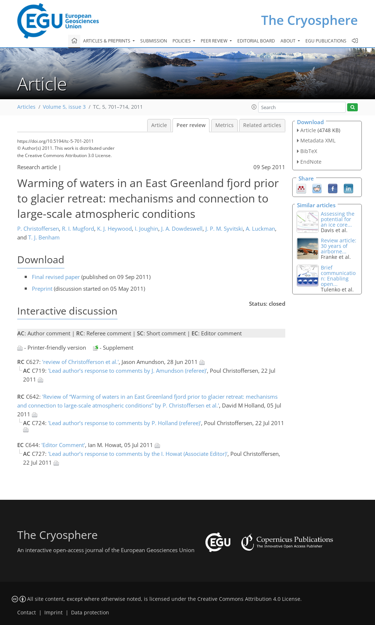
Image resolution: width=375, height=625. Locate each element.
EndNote (311, 161)
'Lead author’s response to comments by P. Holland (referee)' (124, 423)
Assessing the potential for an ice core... (337, 219)
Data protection (90, 612)
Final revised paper (56, 276)
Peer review (191, 125)
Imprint (53, 612)
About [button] (289, 41)
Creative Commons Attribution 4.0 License (248, 599)
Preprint (42, 288)
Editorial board (256, 41)
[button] (254, 107)
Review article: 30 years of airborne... (338, 246)
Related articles (262, 125)
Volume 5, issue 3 (64, 107)
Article (159, 125)
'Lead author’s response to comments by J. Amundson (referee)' (127, 370)
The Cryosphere (309, 20)
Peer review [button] (215, 41)
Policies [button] (182, 41)
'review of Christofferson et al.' (80, 361)
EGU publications (325, 41)
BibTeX (308, 151)
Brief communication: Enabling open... (338, 275)
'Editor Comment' (63, 445)
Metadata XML (317, 140)
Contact (26, 612)
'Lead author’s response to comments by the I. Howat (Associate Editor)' (137, 453)
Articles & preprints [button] (107, 41)
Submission (153, 41)
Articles (26, 107)
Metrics (224, 125)
